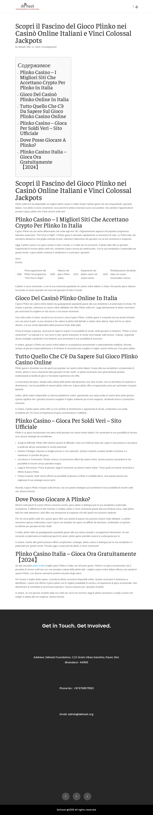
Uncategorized (49, 47)
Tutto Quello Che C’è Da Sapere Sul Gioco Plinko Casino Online (43, 111)
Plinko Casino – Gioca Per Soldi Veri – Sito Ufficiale (43, 127)
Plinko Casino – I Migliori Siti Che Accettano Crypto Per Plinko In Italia (42, 79)
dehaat (21, 47)
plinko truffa (38, 565)
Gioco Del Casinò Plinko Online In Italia (44, 96)
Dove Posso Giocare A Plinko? (43, 142)
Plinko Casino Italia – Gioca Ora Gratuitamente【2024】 (43, 159)
